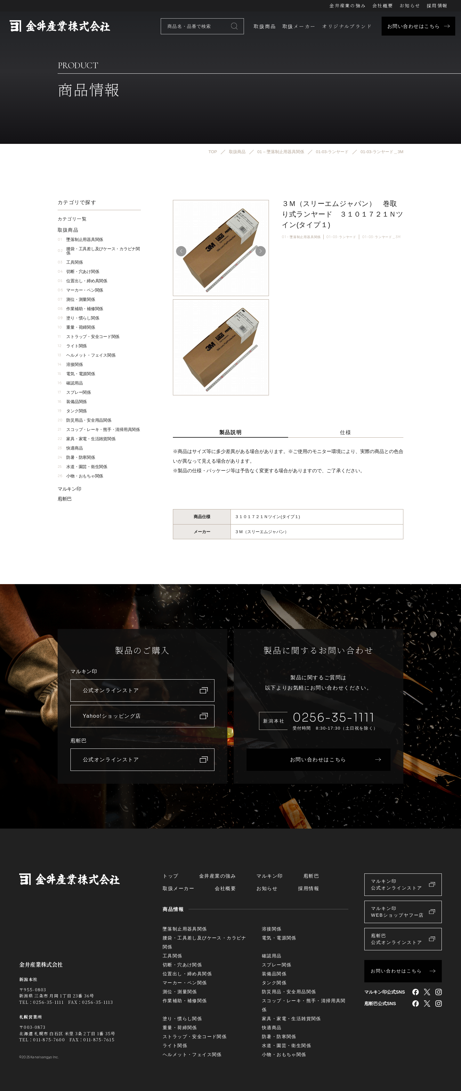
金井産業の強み (347, 5)
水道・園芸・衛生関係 (82, 466)
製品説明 (230, 432)
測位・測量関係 (76, 299)
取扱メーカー (299, 26)
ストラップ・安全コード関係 (88, 336)
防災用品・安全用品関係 (84, 420)
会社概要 (382, 5)
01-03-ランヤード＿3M (381, 237)
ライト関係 (72, 345)
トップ (171, 876)
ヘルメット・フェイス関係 (86, 355)
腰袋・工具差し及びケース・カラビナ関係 (99, 250)
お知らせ (410, 5)
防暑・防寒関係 (76, 457)
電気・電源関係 (76, 373)
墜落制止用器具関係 (80, 239)
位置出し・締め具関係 (82, 280)
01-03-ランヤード (341, 237)
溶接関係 (70, 364)
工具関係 (70, 262)
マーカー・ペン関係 (80, 290)
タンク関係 (72, 411)
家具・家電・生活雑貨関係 (86, 438)
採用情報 (437, 5)
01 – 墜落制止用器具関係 (301, 237)
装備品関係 (72, 401)
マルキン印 (69, 489)
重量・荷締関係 (76, 327)
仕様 (345, 432)
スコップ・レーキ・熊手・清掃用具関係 (99, 429)
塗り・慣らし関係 (78, 318)
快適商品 (70, 448)
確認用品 (70, 383)
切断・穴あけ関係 (78, 271)
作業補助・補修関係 (80, 308)
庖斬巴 (65, 498)
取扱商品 (265, 26)
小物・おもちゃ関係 (80, 476)
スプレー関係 (74, 392)
